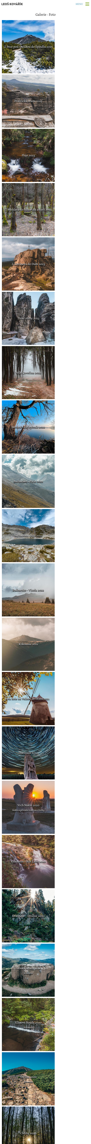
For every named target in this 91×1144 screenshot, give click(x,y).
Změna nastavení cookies (45, 1141)
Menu (78, 4)
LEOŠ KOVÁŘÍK (13, 4)
